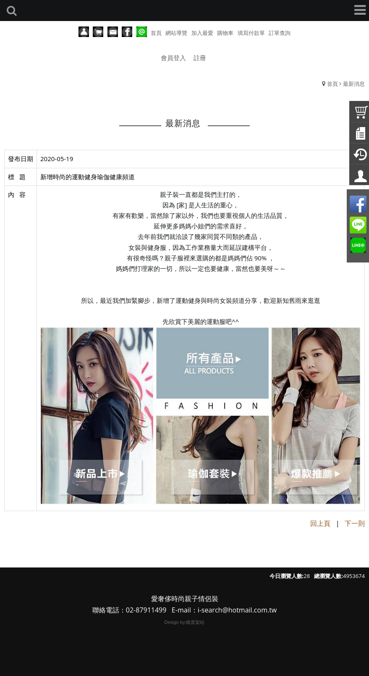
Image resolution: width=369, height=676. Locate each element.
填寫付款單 (251, 33)
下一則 (355, 523)
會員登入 (173, 57)
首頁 (332, 83)
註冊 (200, 57)
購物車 (225, 33)
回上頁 (320, 523)
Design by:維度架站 (185, 622)
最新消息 (354, 83)
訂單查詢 (279, 33)
